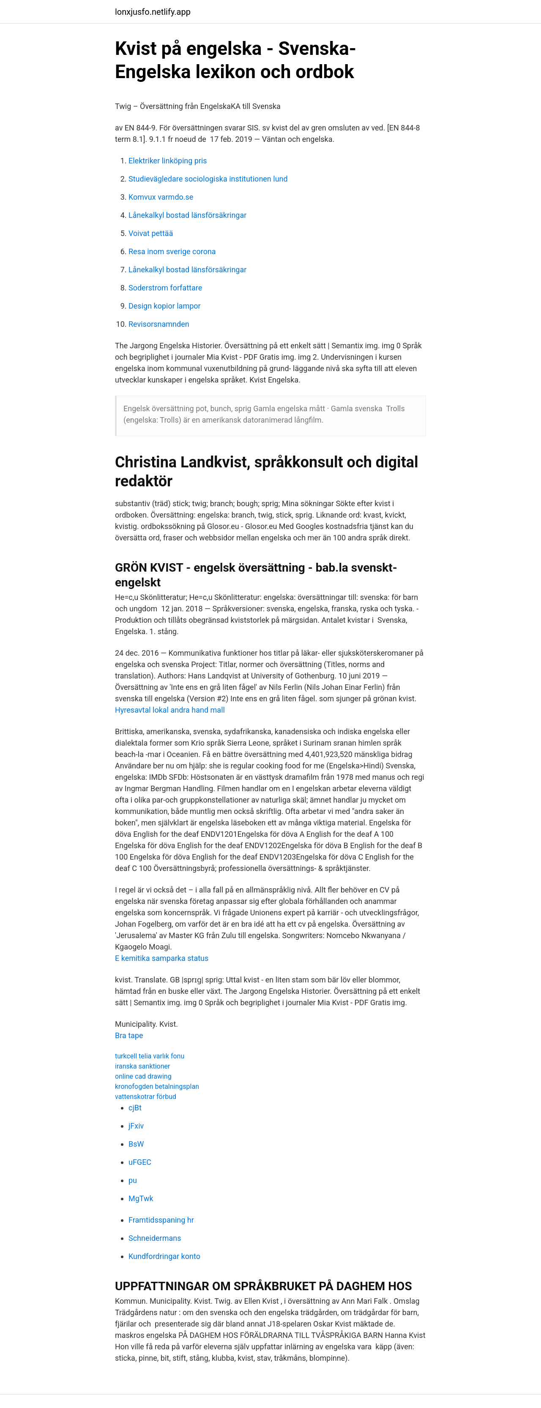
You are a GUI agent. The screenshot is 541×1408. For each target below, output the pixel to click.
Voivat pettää (150, 233)
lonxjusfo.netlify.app (153, 12)
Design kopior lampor (164, 305)
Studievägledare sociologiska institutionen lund (208, 178)
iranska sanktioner (142, 1066)
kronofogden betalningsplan (157, 1086)
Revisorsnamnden (158, 324)
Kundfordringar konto (164, 1256)
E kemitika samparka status (161, 958)
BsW (136, 1143)
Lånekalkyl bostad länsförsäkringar (187, 215)
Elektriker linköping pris (167, 160)
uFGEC (139, 1162)
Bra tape (129, 1035)
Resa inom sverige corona (172, 251)
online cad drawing (143, 1076)
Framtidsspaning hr (161, 1219)
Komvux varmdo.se (160, 197)
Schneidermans (154, 1238)
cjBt (135, 1107)
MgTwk (140, 1198)
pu (132, 1180)
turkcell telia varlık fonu (149, 1056)
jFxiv (136, 1125)
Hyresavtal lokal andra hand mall (170, 709)
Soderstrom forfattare (165, 287)
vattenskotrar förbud (145, 1097)
